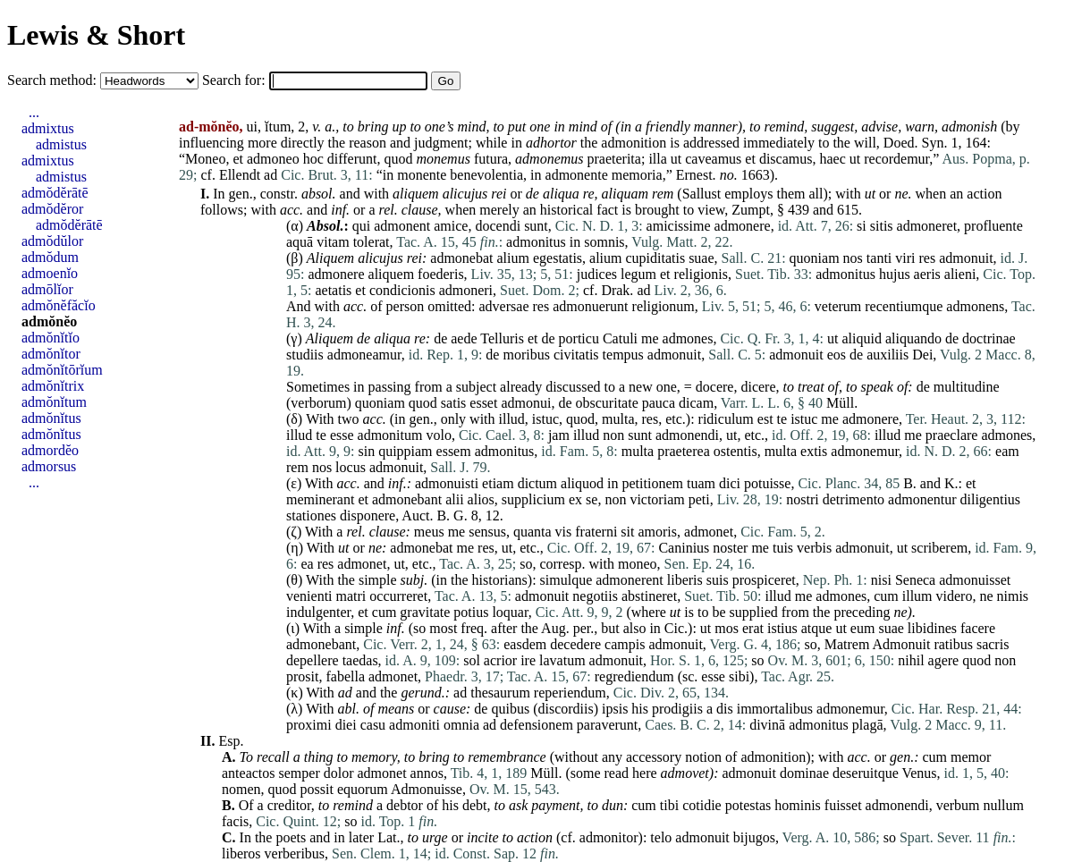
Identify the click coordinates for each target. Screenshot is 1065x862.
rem (662, 193)
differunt (352, 158)
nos (853, 258)
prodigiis (677, 708)
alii (454, 499)
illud (512, 419)
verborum (318, 402)
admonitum (390, 435)
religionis (701, 274)
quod (398, 158)
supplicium (533, 499)
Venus (918, 773)
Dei (922, 354)
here (644, 773)
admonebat (461, 258)
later (361, 837)
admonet (708, 531)
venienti (309, 596)
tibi (669, 805)
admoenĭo (49, 273)
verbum (958, 805)
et (237, 158)
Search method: (53, 80)
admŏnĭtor (50, 353)
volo (438, 435)
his (639, 708)
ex (575, 499)
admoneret (927, 225)
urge (435, 837)
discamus (786, 158)
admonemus (549, 158)
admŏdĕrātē (55, 192)
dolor (339, 773)
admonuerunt (590, 306)
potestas (748, 805)
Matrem (847, 644)
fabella (345, 676)
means (395, 708)
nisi (881, 579)
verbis (814, 547)
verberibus (295, 853)
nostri (802, 499)
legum (638, 274)
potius (470, 612)
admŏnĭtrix (52, 385)
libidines (932, 628)
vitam (333, 241)
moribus (526, 354)
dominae (804, 773)
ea (306, 563)
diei (346, 724)
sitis (881, 225)
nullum (1004, 805)
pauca (658, 402)
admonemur (865, 451)
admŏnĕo (49, 321)
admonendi (687, 435)
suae (701, 258)
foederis (441, 274)
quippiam (405, 451)
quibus (510, 708)
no (727, 174)
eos (836, 354)
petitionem (652, 483)
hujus (894, 274)
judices (597, 274)
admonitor (608, 837)
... (34, 112)
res (926, 258)
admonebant (407, 499)
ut (676, 158)
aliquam (625, 193)
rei (498, 193)
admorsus (48, 466)
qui (361, 225)
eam (1007, 451)
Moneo (205, 158)
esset (483, 402)
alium (513, 258)
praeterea (683, 451)
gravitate (425, 612)
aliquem (416, 193)
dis (724, 708)
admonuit (966, 258)
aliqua (561, 193)
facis (235, 821)
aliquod (582, 483)
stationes (311, 515)
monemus (442, 158)
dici (729, 483)
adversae (504, 306)
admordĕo (50, 450)
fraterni (596, 531)
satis (453, 402)
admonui (526, 402)
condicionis (402, 290)
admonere (742, 225)
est (765, 419)
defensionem (536, 724)
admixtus (47, 128)
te (782, 419)
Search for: (235, 80)
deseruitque (866, 773)
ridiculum (726, 419)
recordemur (896, 158)
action (984, 193)
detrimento (853, 499)
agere (943, 660)
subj (413, 579)
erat (753, 628)
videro (954, 596)
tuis (783, 547)
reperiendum (570, 692)
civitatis (576, 354)
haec (832, 158)
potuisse (767, 483)
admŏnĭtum (54, 402)
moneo (637, 563)
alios (481, 499)
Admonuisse (426, 789)
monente (421, 174)
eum (862, 628)
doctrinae (989, 338)
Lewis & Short (96, 35)
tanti (879, 258)
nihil (911, 660)
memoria (637, 174)
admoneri (466, 290)
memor (971, 757)
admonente (576, 174)
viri (905, 258)
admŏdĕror (52, 208)
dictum (537, 483)
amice (451, 225)
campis (624, 644)
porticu (579, 338)
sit (627, 531)
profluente (993, 225)
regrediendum (634, 676)
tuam (701, 483)
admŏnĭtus (51, 418)
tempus (623, 354)
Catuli (620, 338)
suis (717, 579)
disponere (367, 515)
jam (559, 435)
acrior (500, 660)
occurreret (398, 596)
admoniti (414, 724)
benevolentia (486, 174)
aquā (299, 241)
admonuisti (446, 483)
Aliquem (330, 258)
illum (917, 596)
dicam (696, 402)
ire (528, 660)
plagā (867, 724)
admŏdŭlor (52, 241)
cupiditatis (655, 258)
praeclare (952, 435)
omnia (461, 724)
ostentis (735, 451)
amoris (657, 531)
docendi (497, 225)
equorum (362, 789)
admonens (975, 306)
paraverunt (607, 724)
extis (813, 451)
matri (351, 596)
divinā (767, 724)
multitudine (967, 386)
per (582, 628)
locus (350, 467)
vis (563, 531)
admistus (61, 144)
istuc (545, 419)
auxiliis (887, 354)
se (591, 499)
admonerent (630, 579)
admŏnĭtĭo (50, 337)
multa (618, 419)
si (861, 225)
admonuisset (974, 579)
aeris (927, 274)
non (613, 435)
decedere (575, 644)
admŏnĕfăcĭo (58, 305)
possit (317, 789)
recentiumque (903, 306)
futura (491, 158)
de (532, 193)
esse (342, 435)
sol (471, 660)
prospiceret (764, 579)
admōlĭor (47, 289)
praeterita (614, 158)
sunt (536, 225)
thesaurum (500, 692)
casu (372, 724)
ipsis (615, 708)
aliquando (913, 338)
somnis (604, 241)
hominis (797, 805)
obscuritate (607, 402)
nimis (1013, 596)
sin (366, 451)
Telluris (502, 338)
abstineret (649, 596)
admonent (402, 225)
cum (886, 596)
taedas (360, 660)
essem (453, 451)
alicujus (465, 193)
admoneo (273, 158)
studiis (305, 354)
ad (270, 174)
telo (661, 837)
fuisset (843, 805)
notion (703, 757)
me (650, 338)
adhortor (551, 142)
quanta (532, 531)
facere (977, 628)
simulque (566, 579)
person (405, 306)
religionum (663, 306)
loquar (510, 612)
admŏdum (50, 257)
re (589, 193)
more (262, 142)
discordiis (565, 708)
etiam (498, 483)
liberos (241, 853)
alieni (960, 274)
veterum (838, 306)
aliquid (861, 338)
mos (726, 628)
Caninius (683, 547)
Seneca (915, 579)
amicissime (679, 225)
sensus (487, 531)
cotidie (702, 805)
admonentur (922, 499)
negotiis (595, 596)
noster (730, 547)
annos (427, 773)
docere (715, 386)
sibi (739, 676)
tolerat (371, 241)
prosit (302, 676)
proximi (309, 724)
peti (699, 499)
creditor (289, 805)
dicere (757, 386)
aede (464, 338)
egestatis (557, 258)
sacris (992, 644)
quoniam (815, 258)
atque (817, 628)
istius (782, 628)
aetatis (333, 290)
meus (429, 531)
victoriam (657, 499)
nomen (241, 789)
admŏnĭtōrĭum (62, 369)
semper (299, 773)
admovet (685, 773)
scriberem (939, 547)
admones (688, 338)
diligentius (990, 499)
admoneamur (364, 354)
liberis (685, 579)
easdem (524, 644)
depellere (312, 660)
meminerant (320, 499)
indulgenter (318, 612)
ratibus (953, 644)
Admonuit (901, 644)
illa (657, 158)
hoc (313, 158)
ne (901, 193)
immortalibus (775, 708)
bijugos (754, 837)
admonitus (536, 241)
